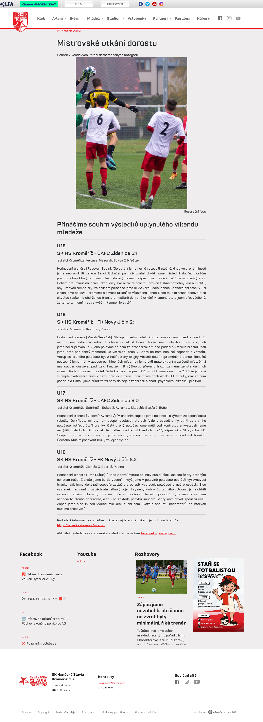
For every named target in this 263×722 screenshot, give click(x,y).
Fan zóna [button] (183, 18)
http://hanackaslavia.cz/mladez (81, 525)
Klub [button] (41, 18)
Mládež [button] (94, 18)
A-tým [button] (58, 18)
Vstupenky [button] (137, 18)
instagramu (167, 533)
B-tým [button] (75, 18)
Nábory (203, 18)
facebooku (149, 533)
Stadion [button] (114, 18)
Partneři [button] (161, 18)
